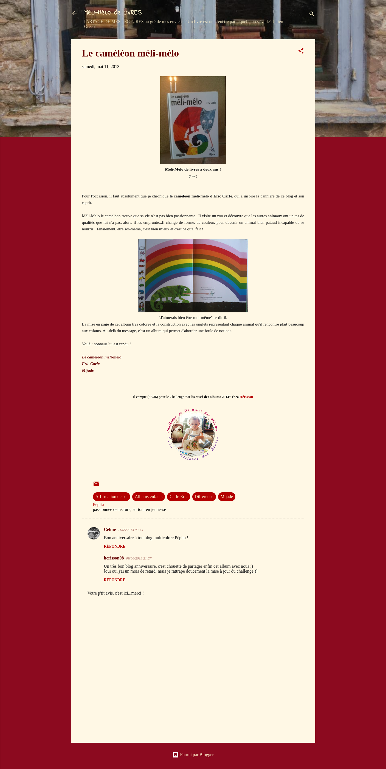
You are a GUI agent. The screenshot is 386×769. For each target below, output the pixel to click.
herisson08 (114, 558)
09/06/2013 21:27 (138, 558)
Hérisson (246, 397)
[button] (301, 51)
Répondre (115, 546)
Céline (110, 529)
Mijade (227, 496)
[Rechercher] (312, 15)
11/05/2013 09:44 (130, 530)
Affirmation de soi (111, 496)
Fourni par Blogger (193, 754)
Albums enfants (148, 496)
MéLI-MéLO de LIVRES (113, 13)
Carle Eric (178, 496)
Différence (204, 496)
